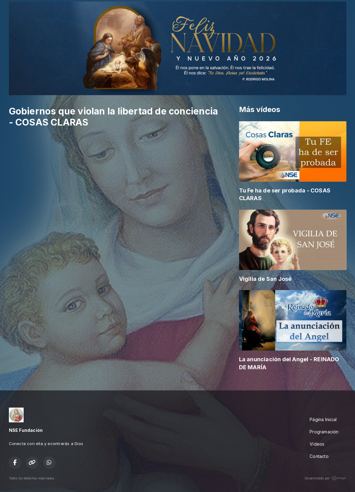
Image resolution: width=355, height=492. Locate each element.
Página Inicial (323, 419)
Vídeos (317, 444)
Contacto (319, 456)
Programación (324, 431)
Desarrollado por (325, 478)
